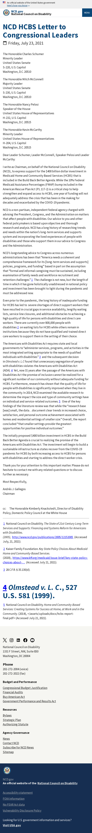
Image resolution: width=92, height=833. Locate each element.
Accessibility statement (18, 793)
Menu (87, 12)
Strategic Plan (12, 720)
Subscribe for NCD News (18, 747)
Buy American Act (14, 697)
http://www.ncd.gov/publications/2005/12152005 (43, 537)
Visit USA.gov (12, 825)
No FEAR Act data (14, 805)
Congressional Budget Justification (25, 688)
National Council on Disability (57, 783)
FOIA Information (13, 799)
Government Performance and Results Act (29, 701)
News (6, 739)
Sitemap (8, 752)
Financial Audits (13, 692)
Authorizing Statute (15, 724)
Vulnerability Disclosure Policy (22, 810)
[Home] (42, 12)
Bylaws (7, 715)
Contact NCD (11, 743)
